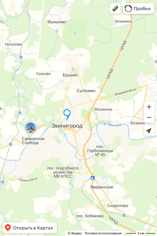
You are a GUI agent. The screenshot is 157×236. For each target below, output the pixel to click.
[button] (115, 8)
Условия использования (103, 233)
